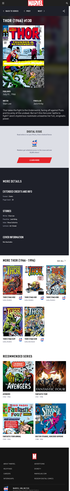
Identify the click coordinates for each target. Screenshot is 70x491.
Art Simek (13, 226)
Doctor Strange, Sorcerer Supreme (49, 436)
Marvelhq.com (40, 474)
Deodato (9, 300)
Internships (9, 478)
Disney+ (37, 469)
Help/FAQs (8, 469)
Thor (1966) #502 (9, 297)
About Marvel (9, 464)
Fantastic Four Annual (12, 436)
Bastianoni (32, 342)
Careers (7, 474)
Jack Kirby (38, 103)
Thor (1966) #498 (31, 339)
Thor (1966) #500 (52, 297)
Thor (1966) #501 (31, 297)
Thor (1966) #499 (9, 339)
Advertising (39, 464)
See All (61, 261)
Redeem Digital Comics (44, 478)
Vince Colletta (12, 222)
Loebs (4, 300)
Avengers (6, 394)
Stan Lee (7, 103)
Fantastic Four (41, 394)
